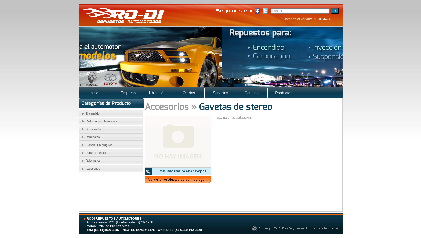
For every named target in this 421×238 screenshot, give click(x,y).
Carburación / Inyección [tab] (99, 121)
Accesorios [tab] (90, 168)
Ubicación (157, 93)
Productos (283, 93)
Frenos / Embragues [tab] (96, 145)
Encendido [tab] (90, 113)
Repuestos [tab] (90, 137)
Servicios (220, 93)
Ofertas (189, 93)
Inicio (94, 93)
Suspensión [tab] (91, 129)
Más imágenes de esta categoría (182, 171)
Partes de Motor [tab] (94, 153)
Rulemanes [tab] (90, 160)
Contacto (252, 93)
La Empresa (125, 93)
